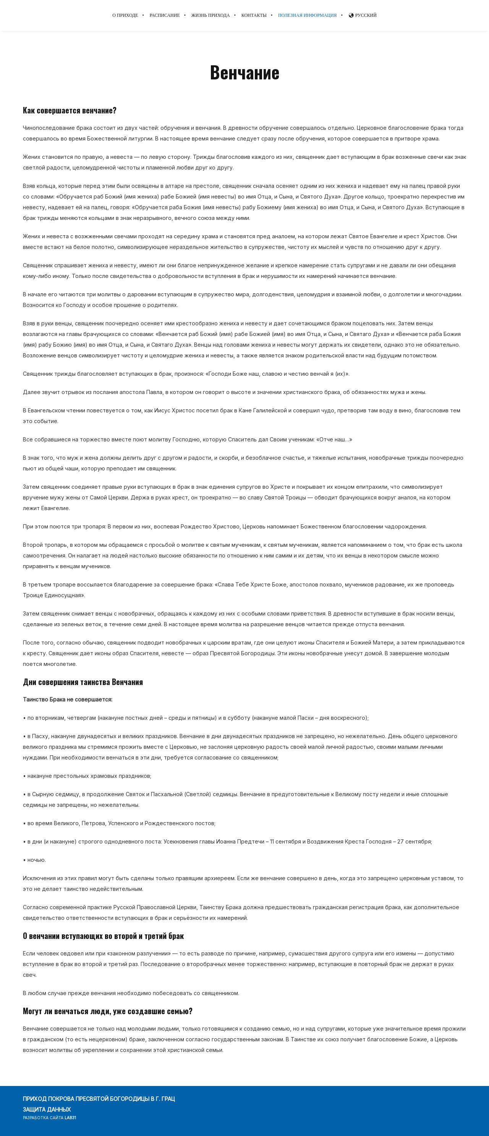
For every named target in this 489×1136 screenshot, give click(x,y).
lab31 (70, 1117)
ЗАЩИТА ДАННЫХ (47, 1109)
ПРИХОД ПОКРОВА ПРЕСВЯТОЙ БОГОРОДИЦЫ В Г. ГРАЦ (99, 1099)
